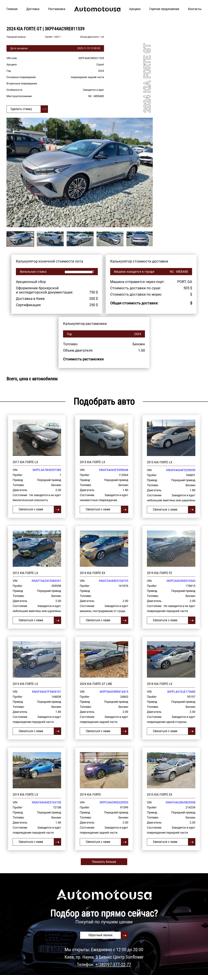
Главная (12, 9)
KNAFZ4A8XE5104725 (113, 580)
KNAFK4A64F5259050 (180, 470)
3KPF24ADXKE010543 (180, 580)
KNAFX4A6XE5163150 (46, 802)
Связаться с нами (31, 509)
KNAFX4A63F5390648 (113, 470)
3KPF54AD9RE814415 (113, 691)
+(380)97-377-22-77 (113, 964)
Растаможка (56, 9)
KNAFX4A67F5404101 (46, 691)
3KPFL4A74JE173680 (181, 691)
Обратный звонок (100, 935)
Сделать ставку (21, 109)
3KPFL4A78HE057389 (46, 470)
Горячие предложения (164, 9)
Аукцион (135, 9)
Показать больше (104, 862)
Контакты (195, 9)
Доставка (32, 9)
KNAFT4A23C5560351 (46, 580)
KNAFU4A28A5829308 (180, 802)
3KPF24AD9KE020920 (113, 802)
